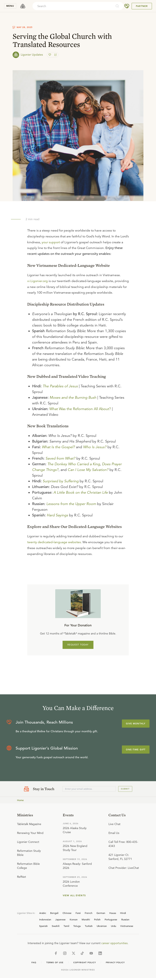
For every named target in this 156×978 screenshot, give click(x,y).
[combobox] (72, 6)
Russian (125, 919)
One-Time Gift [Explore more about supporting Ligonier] (135, 749)
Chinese (67, 912)
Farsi (78, 912)
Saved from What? (60, 458)
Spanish (43, 925)
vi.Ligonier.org (37, 281)
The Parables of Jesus (60, 386)
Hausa (112, 912)
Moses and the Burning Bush (73, 397)
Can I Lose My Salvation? (88, 469)
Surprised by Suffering (61, 481)
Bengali (54, 912)
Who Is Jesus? (94, 447)
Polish (97, 919)
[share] (55, 54)
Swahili (56, 925)
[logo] (23, 6)
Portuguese (111, 919)
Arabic (42, 912)
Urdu (113, 925)
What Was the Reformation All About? (80, 409)
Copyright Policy (84, 962)
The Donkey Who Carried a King (73, 464)
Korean (74, 919)
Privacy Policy (115, 962)
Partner (142, 6)
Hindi (123, 912)
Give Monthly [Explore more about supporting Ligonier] (135, 723)
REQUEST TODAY (78, 644)
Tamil (66, 925)
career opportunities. (114, 943)
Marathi (86, 919)
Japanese (60, 919)
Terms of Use (54, 962)
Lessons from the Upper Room (71, 504)
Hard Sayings (57, 515)
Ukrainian (102, 925)
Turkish (89, 925)
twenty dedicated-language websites (54, 542)
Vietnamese (126, 925)
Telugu (77, 925)
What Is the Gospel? (58, 447)
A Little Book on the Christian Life (80, 492)
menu (10, 5)
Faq (33, 962)
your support (51, 242)
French (88, 912)
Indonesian (45, 919)
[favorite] (50, 54)
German (100, 912)
